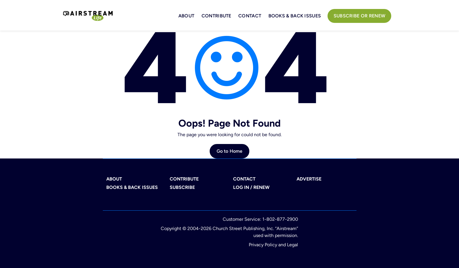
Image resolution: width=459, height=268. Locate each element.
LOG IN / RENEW (251, 187)
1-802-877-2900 (280, 219)
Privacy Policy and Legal (273, 244)
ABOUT (114, 179)
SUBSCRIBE (182, 187)
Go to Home (230, 151)
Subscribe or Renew (359, 16)
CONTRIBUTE (184, 179)
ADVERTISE (309, 179)
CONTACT (244, 179)
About (186, 16)
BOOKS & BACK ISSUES (294, 16)
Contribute (216, 16)
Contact (249, 16)
